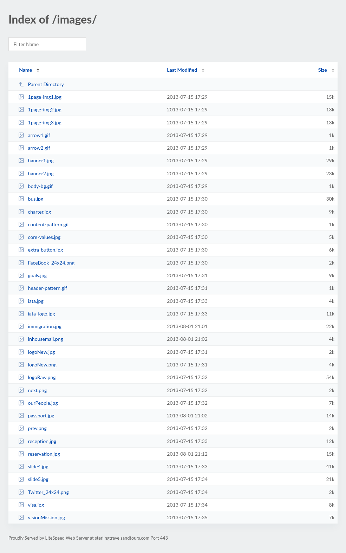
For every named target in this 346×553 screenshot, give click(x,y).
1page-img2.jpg (39, 109)
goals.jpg (32, 275)
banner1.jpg (36, 160)
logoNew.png (37, 364)
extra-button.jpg (40, 250)
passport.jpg (36, 415)
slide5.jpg (33, 479)
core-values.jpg (39, 237)
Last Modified (182, 70)
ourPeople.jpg (38, 403)
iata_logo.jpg (36, 314)
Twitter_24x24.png (43, 492)
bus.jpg (30, 199)
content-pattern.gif (43, 224)
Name (25, 70)
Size (322, 70)
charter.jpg (34, 212)
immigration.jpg (39, 326)
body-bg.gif (35, 186)
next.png (32, 390)
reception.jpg (37, 441)
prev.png (32, 428)
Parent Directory (41, 84)
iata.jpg (31, 301)
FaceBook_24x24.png (46, 263)
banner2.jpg (36, 173)
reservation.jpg (39, 454)
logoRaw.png (37, 377)
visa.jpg (31, 505)
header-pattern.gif (42, 288)
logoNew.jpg (36, 352)
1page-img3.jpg (39, 122)
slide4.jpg (33, 466)
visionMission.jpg (41, 517)
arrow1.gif (34, 135)
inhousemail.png (40, 339)
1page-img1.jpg (39, 97)
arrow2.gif (34, 148)
